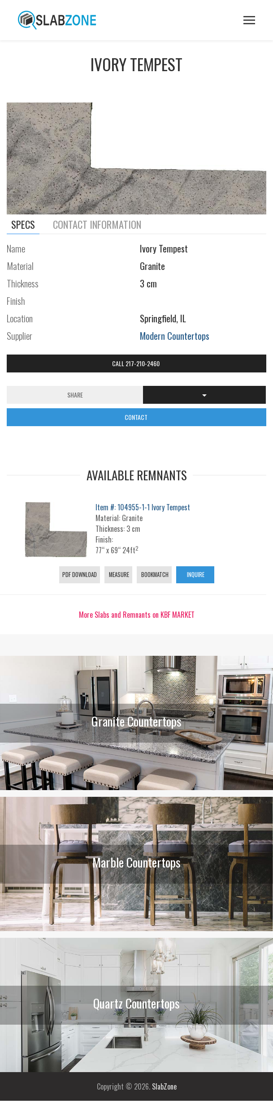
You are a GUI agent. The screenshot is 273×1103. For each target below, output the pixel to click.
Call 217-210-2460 (136, 363)
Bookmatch (154, 574)
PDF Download (79, 574)
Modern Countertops (174, 335)
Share (75, 394)
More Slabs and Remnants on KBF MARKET (137, 614)
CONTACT (137, 417)
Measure (118, 574)
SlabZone (164, 1086)
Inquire (195, 574)
